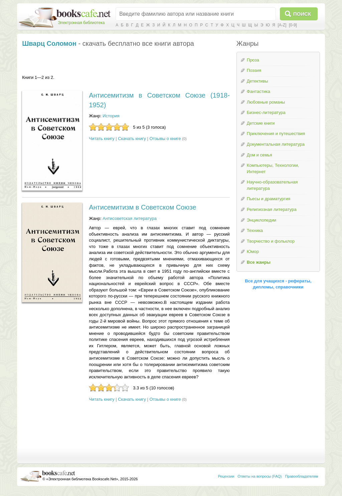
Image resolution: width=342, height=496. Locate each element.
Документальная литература (276, 144)
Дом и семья (259, 154)
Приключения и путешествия (276, 133)
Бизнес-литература (266, 112)
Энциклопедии (261, 220)
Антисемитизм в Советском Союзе (142, 207)
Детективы (257, 81)
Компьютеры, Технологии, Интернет (273, 168)
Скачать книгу (132, 138)
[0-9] (293, 25)
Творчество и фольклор (271, 241)
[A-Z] (282, 25)
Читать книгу (101, 138)
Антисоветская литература (130, 218)
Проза (253, 60)
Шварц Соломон (49, 43)
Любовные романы (266, 102)
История (111, 115)
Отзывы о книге (165, 138)
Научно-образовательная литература (272, 185)
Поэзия (254, 70)
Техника (255, 230)
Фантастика (258, 91)
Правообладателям (301, 476)
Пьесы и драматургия (268, 198)
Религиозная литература (272, 209)
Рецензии (226, 476)
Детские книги (261, 123)
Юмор (253, 251)
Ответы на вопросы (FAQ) (259, 476)
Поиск (302, 14)
